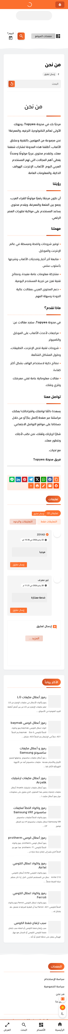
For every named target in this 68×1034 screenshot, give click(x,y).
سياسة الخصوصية (54, 986)
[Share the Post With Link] (56, 480)
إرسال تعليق (18, 564)
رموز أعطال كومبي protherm (27, 838)
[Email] (50, 486)
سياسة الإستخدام (54, 979)
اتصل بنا (59, 1001)
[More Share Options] (31, 486)
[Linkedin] (18, 480)
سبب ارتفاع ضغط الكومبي (30, 923)
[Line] (12, 480)
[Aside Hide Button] (62, 998)
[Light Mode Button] (62, 1007)
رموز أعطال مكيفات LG (31, 697)
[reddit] (56, 486)
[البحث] (34, 84)
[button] (50, 480)
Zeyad (41, 534)
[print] (37, 486)
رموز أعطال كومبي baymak (28, 723)
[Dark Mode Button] (62, 1013)
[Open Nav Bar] (46, 36)
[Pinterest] (24, 480)
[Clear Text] (11, 84)
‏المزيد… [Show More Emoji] (34, 638)
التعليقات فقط (49, 521)
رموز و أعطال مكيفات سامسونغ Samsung (33, 750)
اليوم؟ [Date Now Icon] (10, 36)
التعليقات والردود (23, 521)
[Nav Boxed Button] (7, 1026)
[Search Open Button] (24, 1026)
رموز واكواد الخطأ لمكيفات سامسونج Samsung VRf (29, 810)
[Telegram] (31, 480)
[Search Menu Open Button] (21, 36)
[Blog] (43, 486)
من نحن (60, 994)
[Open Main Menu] (41, 1026)
